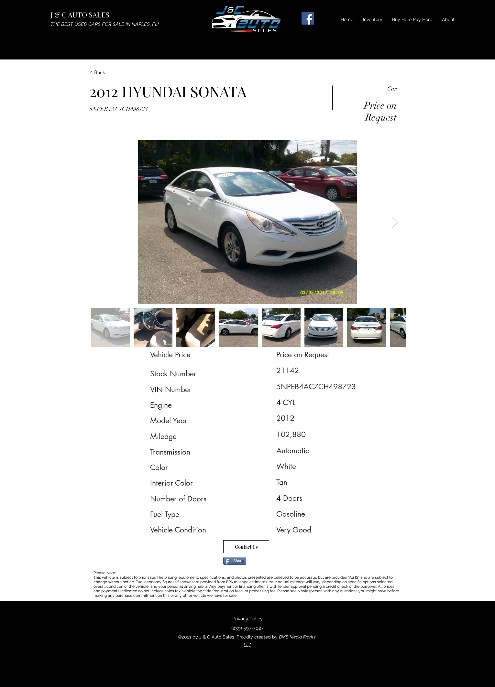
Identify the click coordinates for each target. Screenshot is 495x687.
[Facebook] (308, 18)
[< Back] (112, 72)
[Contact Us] (246, 546)
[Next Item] (395, 222)
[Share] (234, 561)
